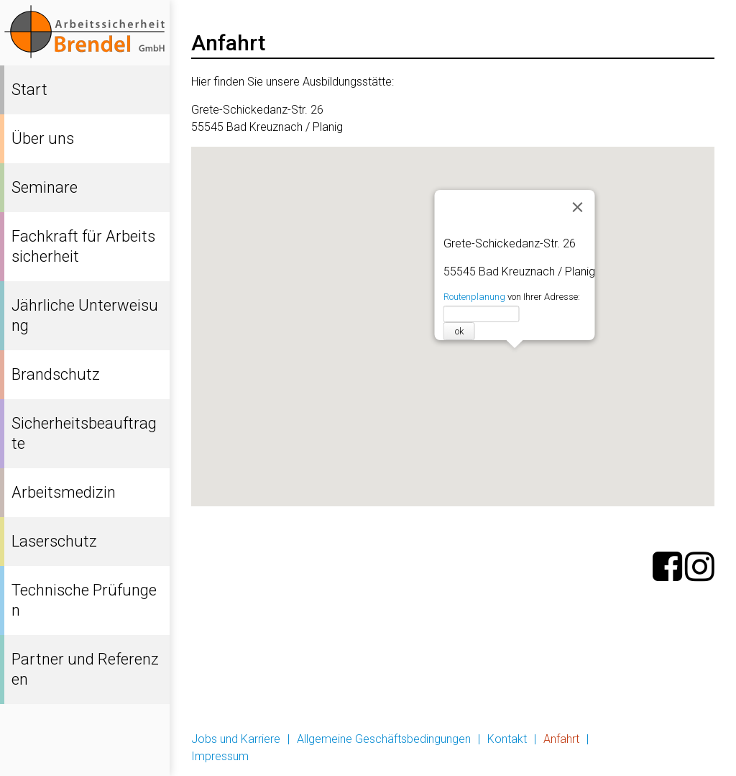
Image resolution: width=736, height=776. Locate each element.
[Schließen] (577, 207)
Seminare (45, 187)
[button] (514, 363)
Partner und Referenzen (85, 669)
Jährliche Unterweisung (85, 315)
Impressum (220, 756)
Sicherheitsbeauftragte (84, 433)
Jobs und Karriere (235, 739)
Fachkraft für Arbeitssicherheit (83, 246)
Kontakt (507, 739)
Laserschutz (54, 541)
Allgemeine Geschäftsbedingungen (384, 739)
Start (29, 90)
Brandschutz (56, 374)
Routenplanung (474, 296)
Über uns (43, 138)
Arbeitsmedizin (64, 492)
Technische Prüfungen (84, 600)
